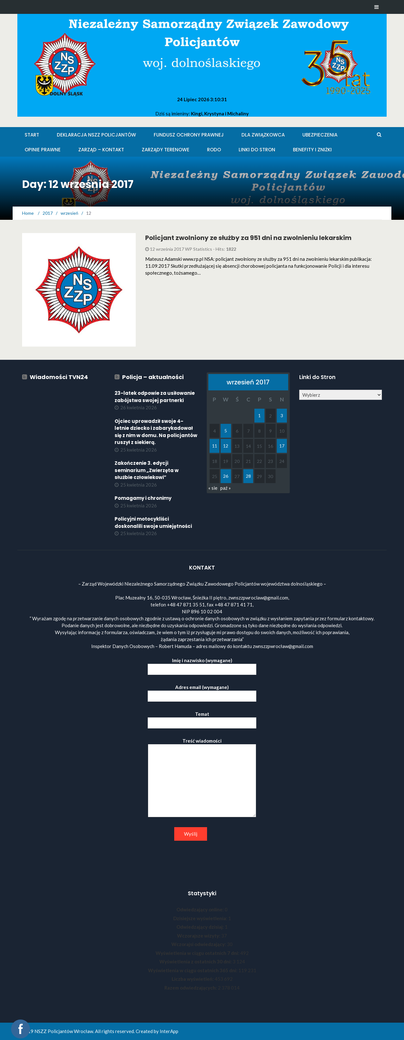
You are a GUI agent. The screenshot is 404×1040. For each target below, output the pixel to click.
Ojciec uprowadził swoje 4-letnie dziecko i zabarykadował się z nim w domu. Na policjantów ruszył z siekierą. (156, 432)
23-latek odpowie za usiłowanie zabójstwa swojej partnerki (155, 397)
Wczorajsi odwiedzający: (199, 944)
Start (32, 134)
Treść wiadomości (202, 778)
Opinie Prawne (43, 149)
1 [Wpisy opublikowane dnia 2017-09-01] (259, 415)
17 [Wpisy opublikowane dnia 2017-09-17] (281, 445)
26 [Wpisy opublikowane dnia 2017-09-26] (225, 476)
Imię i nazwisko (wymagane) (202, 664)
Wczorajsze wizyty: (199, 935)
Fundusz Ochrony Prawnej (189, 134)
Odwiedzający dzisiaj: (200, 927)
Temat (202, 718)
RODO (214, 149)
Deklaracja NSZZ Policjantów (96, 134)
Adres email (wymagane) (202, 691)
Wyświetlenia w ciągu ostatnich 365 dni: (193, 970)
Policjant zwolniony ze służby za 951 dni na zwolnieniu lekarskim (248, 237)
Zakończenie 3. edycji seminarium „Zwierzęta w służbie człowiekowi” (147, 470)
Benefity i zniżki (312, 149)
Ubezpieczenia (319, 134)
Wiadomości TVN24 (59, 377)
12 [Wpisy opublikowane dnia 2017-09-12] (225, 445)
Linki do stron (257, 149)
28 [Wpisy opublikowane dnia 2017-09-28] (248, 476)
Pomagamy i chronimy (143, 498)
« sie (212, 488)
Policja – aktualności (153, 377)
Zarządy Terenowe (165, 149)
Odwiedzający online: (200, 909)
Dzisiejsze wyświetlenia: (200, 918)
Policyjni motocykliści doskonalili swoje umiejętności (153, 522)
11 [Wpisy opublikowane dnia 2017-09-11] (214, 445)
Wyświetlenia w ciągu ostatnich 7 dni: (198, 953)
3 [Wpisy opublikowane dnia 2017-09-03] (282, 415)
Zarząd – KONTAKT (101, 149)
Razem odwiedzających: (191, 987)
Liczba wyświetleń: (193, 979)
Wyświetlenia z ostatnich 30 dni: (196, 961)
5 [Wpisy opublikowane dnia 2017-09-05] (225, 430)
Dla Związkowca (263, 134)
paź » (225, 488)
